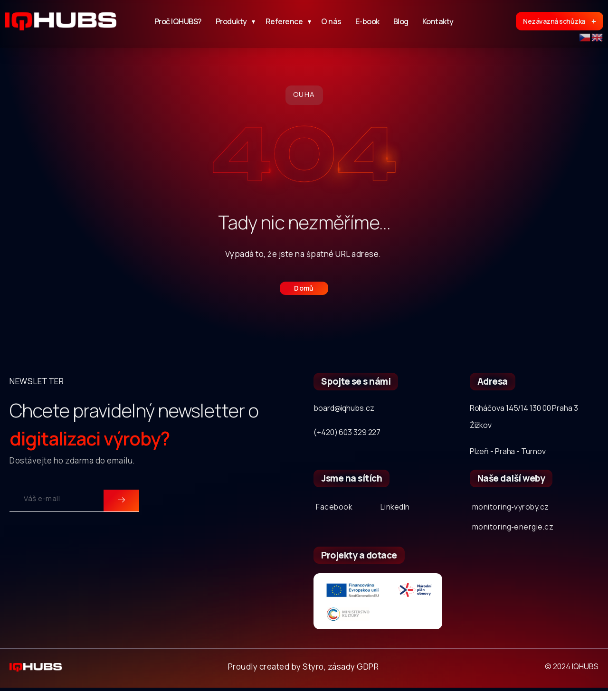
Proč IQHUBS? (178, 21)
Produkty (234, 21)
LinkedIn (396, 507)
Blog (400, 21)
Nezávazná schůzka (559, 21)
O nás (331, 21)
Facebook (334, 507)
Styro (313, 669)
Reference (287, 21)
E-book (367, 21)
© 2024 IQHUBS (571, 669)
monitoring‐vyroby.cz (514, 507)
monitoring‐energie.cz (516, 528)
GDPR (368, 669)
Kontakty (438, 21)
